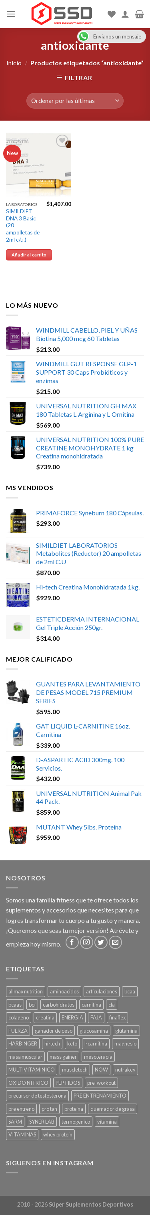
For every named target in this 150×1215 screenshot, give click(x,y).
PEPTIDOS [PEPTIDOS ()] (68, 1083)
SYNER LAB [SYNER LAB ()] (41, 1121)
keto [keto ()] (72, 1043)
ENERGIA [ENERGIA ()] (72, 1017)
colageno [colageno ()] (18, 1017)
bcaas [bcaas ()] (15, 1004)
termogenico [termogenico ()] (76, 1121)
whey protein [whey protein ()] (57, 1134)
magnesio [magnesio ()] (125, 1043)
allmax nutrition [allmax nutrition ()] (25, 991)
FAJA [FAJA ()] (96, 1017)
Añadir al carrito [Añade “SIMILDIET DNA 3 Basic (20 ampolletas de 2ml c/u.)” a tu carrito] (29, 254)
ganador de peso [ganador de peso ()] (53, 1030)
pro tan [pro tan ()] (49, 1109)
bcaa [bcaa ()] (129, 991)
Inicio (14, 63)
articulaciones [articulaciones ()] (101, 991)
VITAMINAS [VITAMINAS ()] (22, 1134)
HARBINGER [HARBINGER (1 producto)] (22, 1043)
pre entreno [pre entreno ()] (21, 1109)
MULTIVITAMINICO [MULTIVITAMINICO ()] (31, 1069)
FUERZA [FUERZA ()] (18, 1030)
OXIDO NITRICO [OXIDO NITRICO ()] (28, 1083)
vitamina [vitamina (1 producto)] (107, 1121)
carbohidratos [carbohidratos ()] (58, 1004)
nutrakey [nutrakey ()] (125, 1069)
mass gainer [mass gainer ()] (63, 1057)
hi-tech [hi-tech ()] (52, 1043)
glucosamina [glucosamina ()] (94, 1030)
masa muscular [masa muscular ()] (25, 1057)
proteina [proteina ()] (73, 1109)
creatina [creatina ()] (45, 1017)
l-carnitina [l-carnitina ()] (95, 1043)
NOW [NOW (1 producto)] (101, 1069)
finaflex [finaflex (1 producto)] (117, 1017)
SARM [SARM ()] (15, 1121)
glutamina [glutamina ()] (126, 1030)
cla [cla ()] (111, 1004)
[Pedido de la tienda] (75, 101)
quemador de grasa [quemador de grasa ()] (112, 1109)
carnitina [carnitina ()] (91, 1004)
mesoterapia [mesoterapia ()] (98, 1057)
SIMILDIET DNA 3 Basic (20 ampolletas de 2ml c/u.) (23, 225)
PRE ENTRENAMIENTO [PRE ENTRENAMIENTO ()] (100, 1095)
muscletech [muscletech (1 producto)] (75, 1069)
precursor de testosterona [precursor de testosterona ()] (37, 1095)
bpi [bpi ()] (32, 1004)
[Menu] (11, 14)
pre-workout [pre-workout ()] (101, 1083)
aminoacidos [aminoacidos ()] (64, 991)
